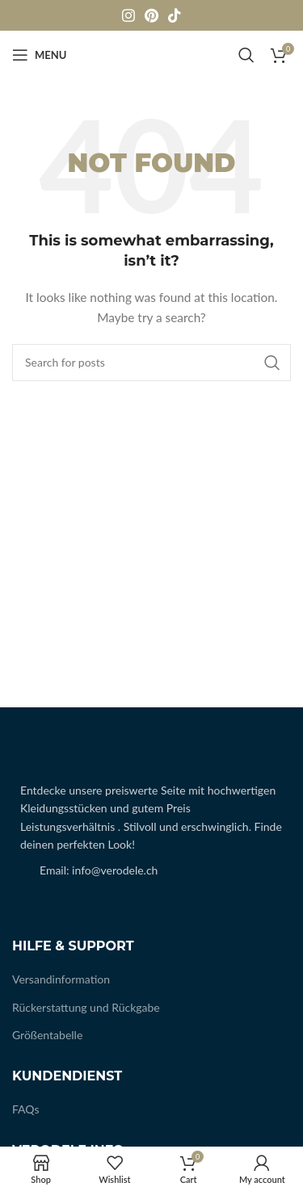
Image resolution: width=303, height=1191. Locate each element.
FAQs (25, 1109)
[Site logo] (151, 54)
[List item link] (151, 870)
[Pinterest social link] (151, 15)
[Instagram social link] (128, 15)
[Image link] (20, 756)
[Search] (246, 55)
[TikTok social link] (174, 15)
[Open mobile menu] (39, 55)
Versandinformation (61, 979)
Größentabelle (47, 1035)
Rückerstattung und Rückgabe (86, 1007)
